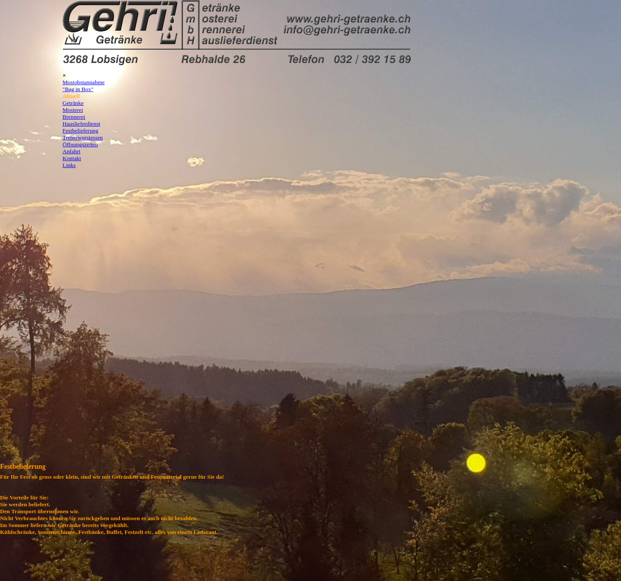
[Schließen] (64, 75)
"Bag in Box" (78, 89)
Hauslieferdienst (81, 123)
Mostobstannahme (84, 82)
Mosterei (73, 110)
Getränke (73, 103)
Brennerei (74, 117)
